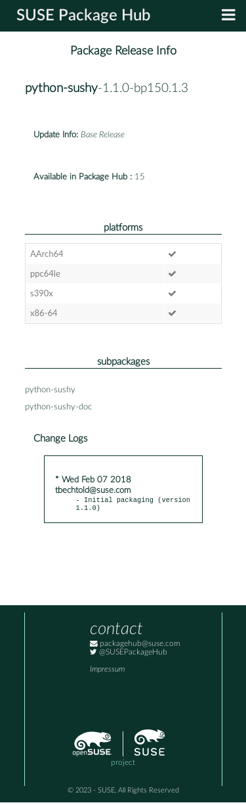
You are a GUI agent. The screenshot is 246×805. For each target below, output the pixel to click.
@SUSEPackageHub (128, 654)
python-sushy (61, 88)
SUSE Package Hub (83, 16)
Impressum (107, 672)
